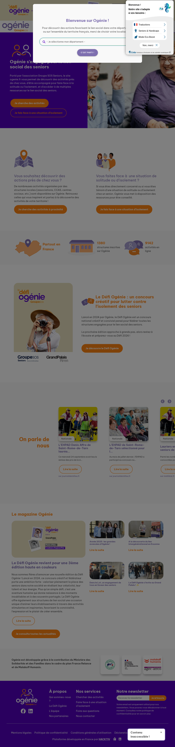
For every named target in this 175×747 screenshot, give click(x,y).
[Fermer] (132, 13)
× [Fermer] (161, 732)
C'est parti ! (87, 53)
